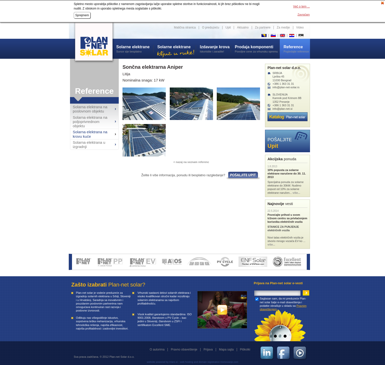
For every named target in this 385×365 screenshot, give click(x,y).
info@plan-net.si (282, 108)
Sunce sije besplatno (134, 48)
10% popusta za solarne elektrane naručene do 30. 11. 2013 (287, 173)
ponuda (282, 159)
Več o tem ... (301, 6)
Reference (94, 91)
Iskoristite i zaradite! (215, 48)
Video (300, 27)
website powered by (157, 361)
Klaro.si (173, 361)
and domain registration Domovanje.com (216, 361)
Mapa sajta (226, 349)
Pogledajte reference (297, 48)
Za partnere (262, 27)
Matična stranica (185, 27)
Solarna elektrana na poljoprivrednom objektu (90, 121)
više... (296, 192)
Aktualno (243, 27)
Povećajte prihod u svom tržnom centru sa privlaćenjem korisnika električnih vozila (287, 218)
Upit (228, 27)
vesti (280, 204)
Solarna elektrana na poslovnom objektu (90, 109)
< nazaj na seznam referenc (191, 162)
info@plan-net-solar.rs (286, 87)
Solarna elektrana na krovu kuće (90, 134)
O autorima (157, 349)
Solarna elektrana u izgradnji (89, 144)
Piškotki (245, 349)
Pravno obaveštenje (184, 349)
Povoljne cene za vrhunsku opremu (257, 48)
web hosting (186, 361)
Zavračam (304, 14)
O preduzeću (210, 27)
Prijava (208, 349)
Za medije (283, 27)
